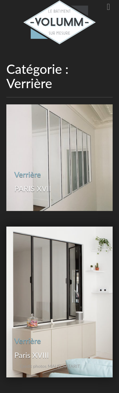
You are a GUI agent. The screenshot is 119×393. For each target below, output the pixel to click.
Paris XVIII (31, 355)
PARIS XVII (32, 188)
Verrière (27, 174)
